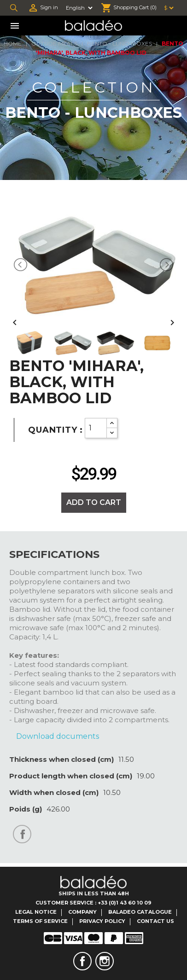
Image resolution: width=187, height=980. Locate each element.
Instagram (104, 961)
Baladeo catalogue (140, 912)
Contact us (155, 921)
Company (82, 912)
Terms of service (40, 921)
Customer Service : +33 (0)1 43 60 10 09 (93, 902)
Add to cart (93, 502)
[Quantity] (96, 428)
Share (22, 834)
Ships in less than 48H (93, 893)
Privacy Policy (102, 921)
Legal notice (36, 912)
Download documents (57, 736)
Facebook (82, 961)
